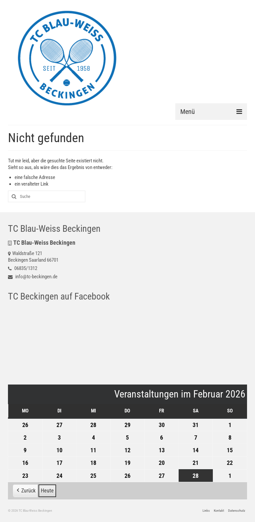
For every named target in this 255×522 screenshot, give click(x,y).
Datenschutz (236, 510)
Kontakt (219, 510)
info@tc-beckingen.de (32, 277)
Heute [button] (47, 490)
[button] (25, 490)
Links (206, 510)
